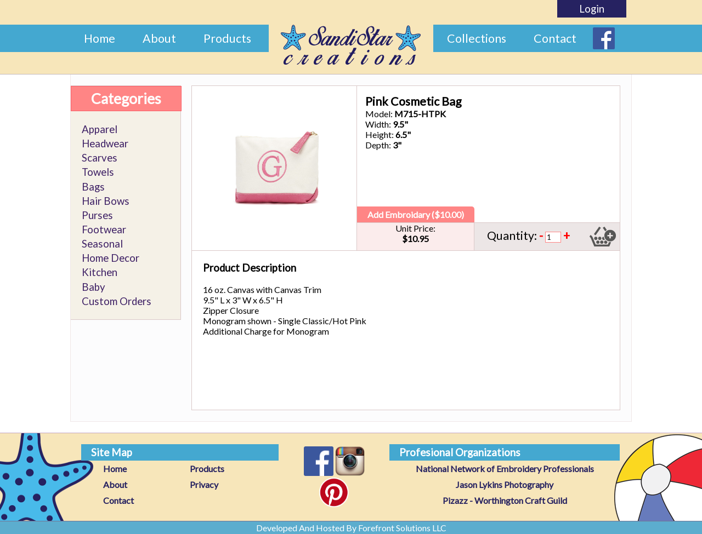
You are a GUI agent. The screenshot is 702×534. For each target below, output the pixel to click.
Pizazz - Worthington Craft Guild (505, 500)
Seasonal (102, 244)
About (159, 38)
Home (99, 38)
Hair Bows (105, 201)
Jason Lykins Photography (504, 484)
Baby (93, 287)
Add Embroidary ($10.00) (415, 214)
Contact (555, 38)
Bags (93, 187)
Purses (97, 215)
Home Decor (110, 258)
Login (591, 9)
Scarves (99, 158)
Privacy (204, 484)
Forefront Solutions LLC (402, 527)
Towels (98, 172)
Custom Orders (116, 301)
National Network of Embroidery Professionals (505, 468)
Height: (379, 134)
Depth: (378, 145)
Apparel (99, 129)
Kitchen (99, 272)
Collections (476, 38)
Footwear (104, 229)
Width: (378, 124)
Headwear (105, 143)
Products (227, 38)
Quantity (510, 235)
